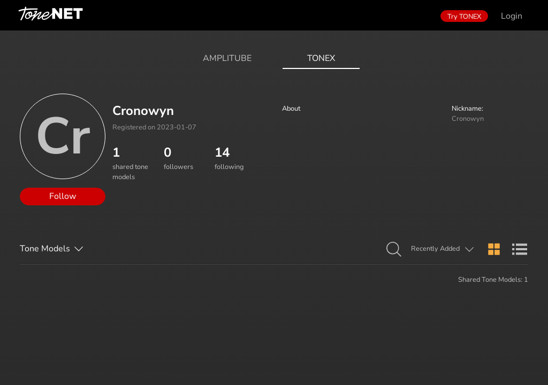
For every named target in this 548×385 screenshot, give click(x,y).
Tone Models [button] (45, 249)
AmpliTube (227, 58)
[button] (393, 249)
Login (511, 16)
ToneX (321, 58)
